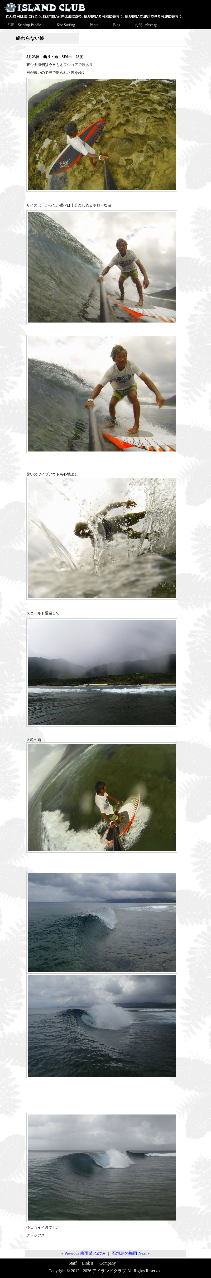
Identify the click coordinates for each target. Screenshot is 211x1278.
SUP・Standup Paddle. (24, 25)
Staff (73, 1263)
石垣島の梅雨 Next (129, 1253)
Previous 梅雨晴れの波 (85, 1253)
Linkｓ (88, 1263)
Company (107, 1263)
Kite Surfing (66, 25)
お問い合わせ (146, 25)
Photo (94, 25)
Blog (116, 25)
